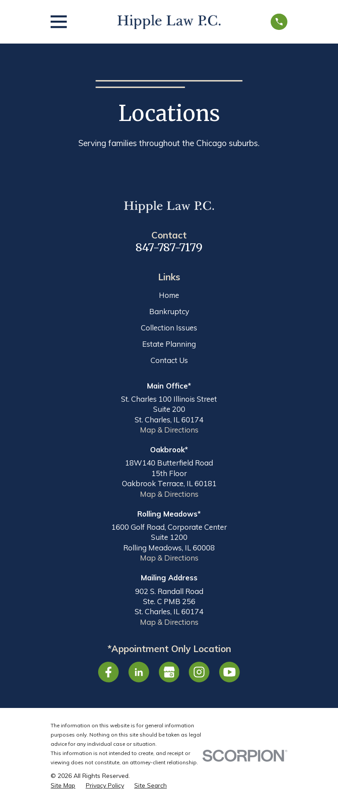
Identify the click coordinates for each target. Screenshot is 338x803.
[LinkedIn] (139, 672)
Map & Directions (169, 429)
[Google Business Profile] (169, 672)
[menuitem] (63, 785)
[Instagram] (199, 672)
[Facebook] (108, 672)
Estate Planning (169, 343)
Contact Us (169, 360)
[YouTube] (229, 672)
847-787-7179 (169, 247)
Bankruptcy (169, 311)
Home (169, 295)
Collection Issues (169, 327)
